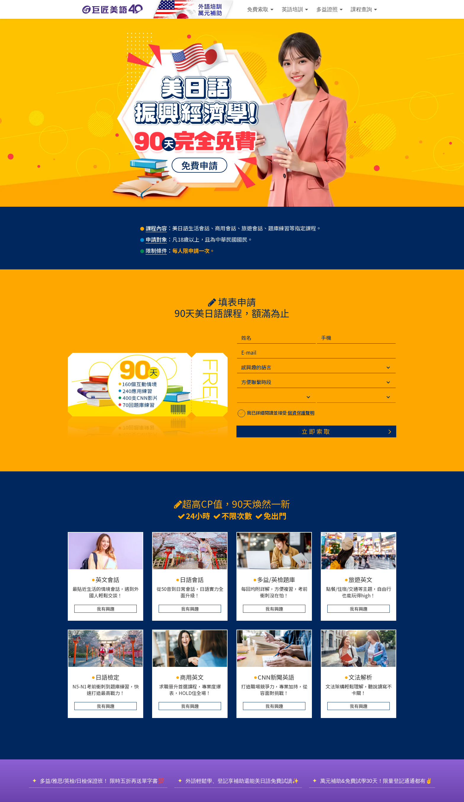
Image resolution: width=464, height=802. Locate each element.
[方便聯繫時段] (327, 382)
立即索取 (327, 431)
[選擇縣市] (287, 397)
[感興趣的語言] (327, 367)
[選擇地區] (367, 397)
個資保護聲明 (312, 413)
